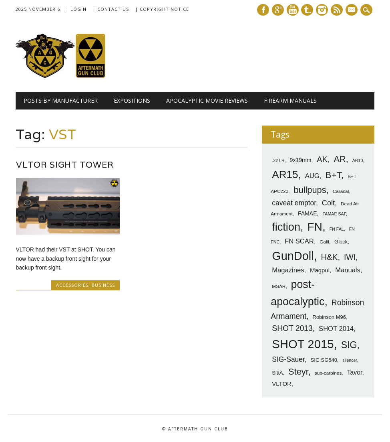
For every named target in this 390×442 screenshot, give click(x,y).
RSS (337, 10)
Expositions (132, 100)
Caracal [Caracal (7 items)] (341, 191)
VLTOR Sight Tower (65, 164)
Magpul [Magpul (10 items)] (320, 270)
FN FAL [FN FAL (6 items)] (337, 229)
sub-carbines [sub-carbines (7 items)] (328, 373)
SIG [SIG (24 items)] (349, 345)
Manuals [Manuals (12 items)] (347, 270)
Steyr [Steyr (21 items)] (298, 372)
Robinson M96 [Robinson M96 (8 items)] (329, 317)
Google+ (278, 10)
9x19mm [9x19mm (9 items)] (301, 160)
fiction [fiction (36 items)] (286, 227)
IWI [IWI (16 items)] (350, 257)
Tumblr (307, 10)
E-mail (352, 10)
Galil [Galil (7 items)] (324, 242)
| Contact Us (110, 9)
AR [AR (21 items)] (340, 159)
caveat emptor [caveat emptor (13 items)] (294, 203)
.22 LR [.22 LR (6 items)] (278, 160)
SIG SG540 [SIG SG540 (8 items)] (324, 360)
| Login (76, 9)
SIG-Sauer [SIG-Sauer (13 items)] (288, 359)
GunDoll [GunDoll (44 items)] (293, 255)
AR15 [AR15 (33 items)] (285, 174)
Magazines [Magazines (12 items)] (288, 270)
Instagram (322, 10)
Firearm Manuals (290, 100)
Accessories (72, 285)
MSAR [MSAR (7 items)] (278, 286)
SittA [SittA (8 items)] (277, 373)
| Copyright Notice (162, 9)
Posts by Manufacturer (61, 100)
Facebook (263, 10)
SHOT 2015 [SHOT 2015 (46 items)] (303, 344)
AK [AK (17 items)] (322, 159)
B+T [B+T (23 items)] (333, 175)
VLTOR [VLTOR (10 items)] (281, 383)
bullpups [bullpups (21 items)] (310, 190)
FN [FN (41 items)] (314, 226)
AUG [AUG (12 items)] (312, 176)
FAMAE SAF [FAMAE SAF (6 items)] (334, 213)
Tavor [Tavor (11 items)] (354, 372)
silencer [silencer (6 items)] (349, 360)
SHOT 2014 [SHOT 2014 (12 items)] (336, 329)
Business (103, 285)
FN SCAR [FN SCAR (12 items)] (299, 241)
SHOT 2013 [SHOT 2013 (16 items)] (292, 328)
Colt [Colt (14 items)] (328, 203)
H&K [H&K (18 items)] (329, 257)
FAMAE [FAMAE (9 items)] (307, 213)
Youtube (293, 10)
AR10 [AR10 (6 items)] (357, 160)
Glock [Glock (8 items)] (341, 242)
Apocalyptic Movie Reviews (207, 100)
